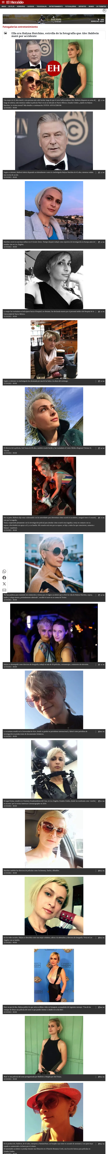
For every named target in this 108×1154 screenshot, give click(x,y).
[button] (4, 571)
